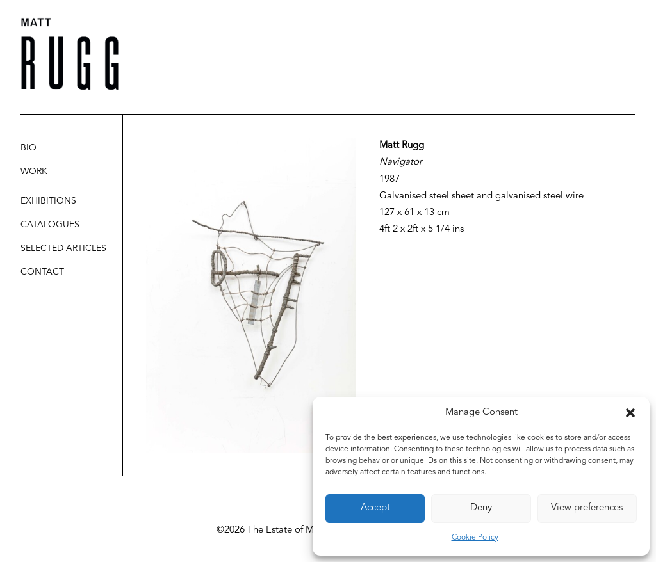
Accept (375, 508)
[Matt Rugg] (69, 54)
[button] (630, 412)
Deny (481, 508)
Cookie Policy (475, 538)
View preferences (587, 508)
